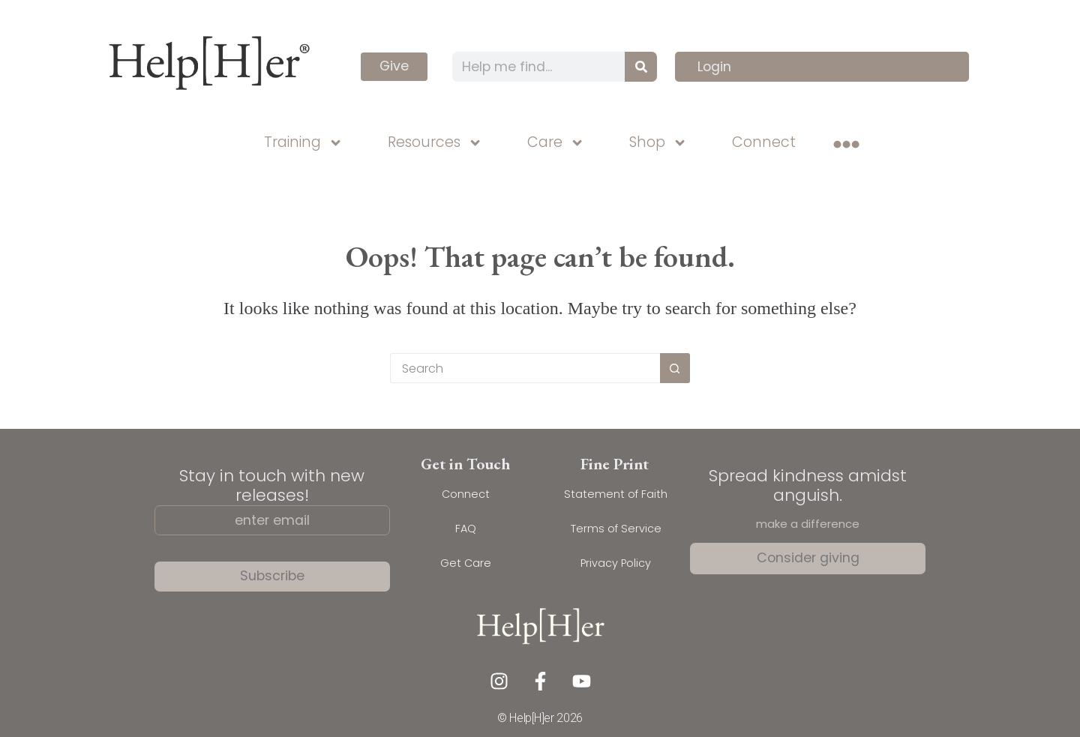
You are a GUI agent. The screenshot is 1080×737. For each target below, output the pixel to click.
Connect (764, 142)
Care (555, 142)
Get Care (465, 563)
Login (714, 67)
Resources (435, 142)
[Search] (641, 67)
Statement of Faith (616, 494)
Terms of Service (616, 528)
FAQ (465, 528)
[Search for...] (525, 368)
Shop (658, 142)
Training (303, 142)
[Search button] (675, 368)
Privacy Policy (615, 563)
